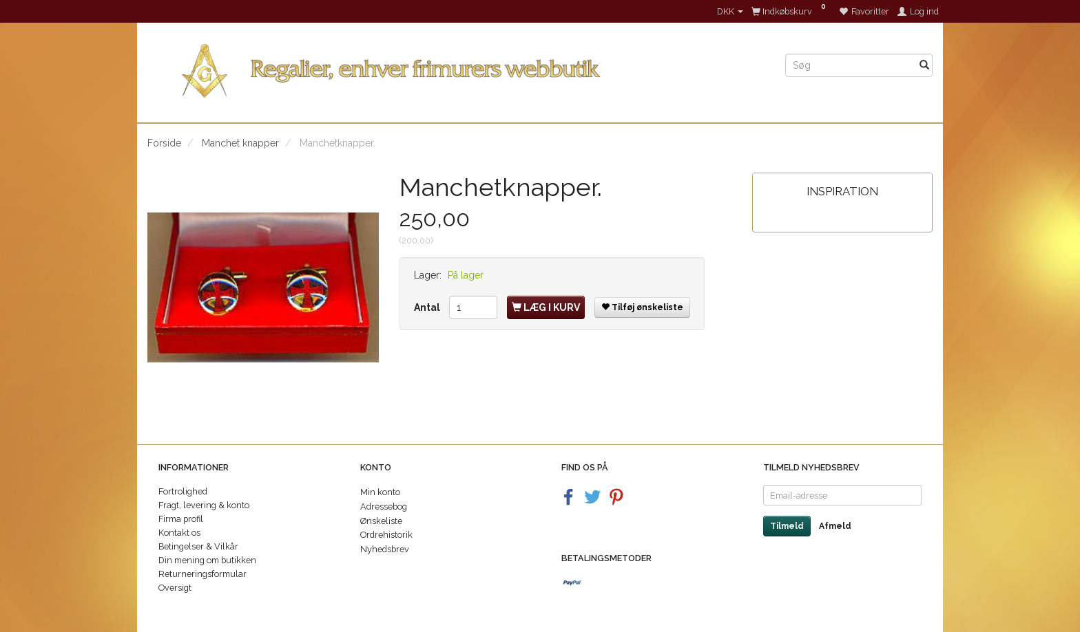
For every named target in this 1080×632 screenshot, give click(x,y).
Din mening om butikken (207, 560)
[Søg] (924, 65)
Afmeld (835, 526)
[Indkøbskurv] (791, 11)
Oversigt (174, 587)
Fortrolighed (182, 491)
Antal (428, 307)
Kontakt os (179, 532)
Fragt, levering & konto (203, 505)
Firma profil (180, 519)
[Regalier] (456, 67)
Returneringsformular (202, 574)
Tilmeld (787, 526)
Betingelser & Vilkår (198, 546)
